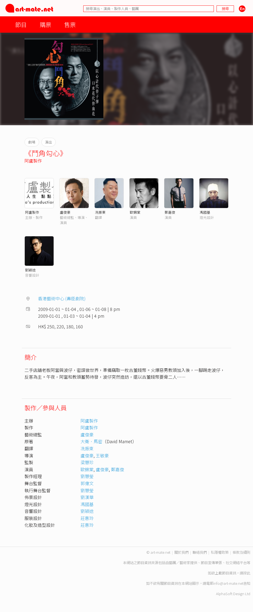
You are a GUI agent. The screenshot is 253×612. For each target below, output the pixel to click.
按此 (246, 573)
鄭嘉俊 (170, 212)
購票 (45, 24)
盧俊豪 (65, 212)
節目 (21, 24)
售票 (70, 24)
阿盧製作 (33, 160)
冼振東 (100, 212)
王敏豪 (102, 455)
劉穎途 (30, 270)
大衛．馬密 (91, 441)
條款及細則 (241, 552)
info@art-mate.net (228, 583)
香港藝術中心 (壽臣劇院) (62, 298)
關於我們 (181, 552)
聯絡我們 (200, 552)
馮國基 (205, 212)
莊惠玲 (87, 518)
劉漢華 (87, 497)
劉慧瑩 (87, 476)
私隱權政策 (220, 552)
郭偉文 (87, 483)
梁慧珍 (87, 462)
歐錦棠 (135, 212)
